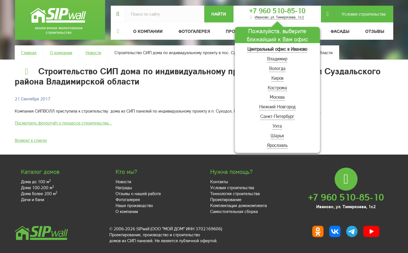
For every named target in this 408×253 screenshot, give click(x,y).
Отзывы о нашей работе (138, 193)
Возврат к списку (31, 140)
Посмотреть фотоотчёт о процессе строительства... (63, 122)
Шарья (277, 135)
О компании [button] (148, 31)
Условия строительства (360, 14)
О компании (61, 52)
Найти (218, 13)
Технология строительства (235, 193)
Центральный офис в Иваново (277, 49)
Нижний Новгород (277, 106)
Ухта (277, 125)
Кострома (277, 87)
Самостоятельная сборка (234, 211)
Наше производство (134, 205)
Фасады (340, 31)
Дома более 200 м (39, 193)
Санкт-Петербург (277, 116)
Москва (277, 97)
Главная (29, 52)
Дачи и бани (32, 199)
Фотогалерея (194, 31)
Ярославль (277, 145)
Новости (93, 52)
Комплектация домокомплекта (238, 205)
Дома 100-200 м (37, 187)
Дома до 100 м (36, 181)
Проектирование (225, 199)
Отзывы (374, 31)
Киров (277, 78)
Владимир (277, 58)
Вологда (277, 68)
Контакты (219, 181)
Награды (124, 187)
